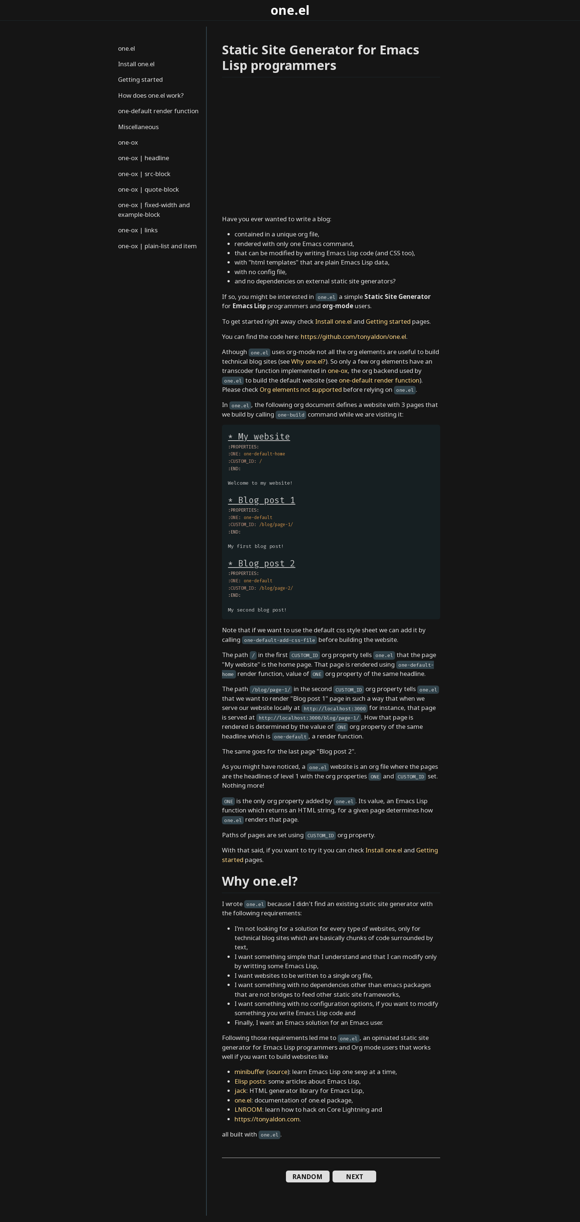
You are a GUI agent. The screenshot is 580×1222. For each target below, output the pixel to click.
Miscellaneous (138, 126)
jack (240, 1090)
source (277, 1071)
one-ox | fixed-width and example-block (154, 209)
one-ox (128, 142)
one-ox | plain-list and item (157, 246)
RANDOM (308, 1176)
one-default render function (158, 111)
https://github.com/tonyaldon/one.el (353, 336)
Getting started (140, 79)
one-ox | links (138, 230)
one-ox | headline (143, 158)
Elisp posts (250, 1081)
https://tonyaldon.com (267, 1119)
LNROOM (248, 1109)
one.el (290, 9)
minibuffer (250, 1071)
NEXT (354, 1176)
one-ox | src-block (144, 173)
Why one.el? (308, 361)
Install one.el (136, 64)
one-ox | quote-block (148, 189)
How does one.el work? (151, 95)
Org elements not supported (301, 389)
